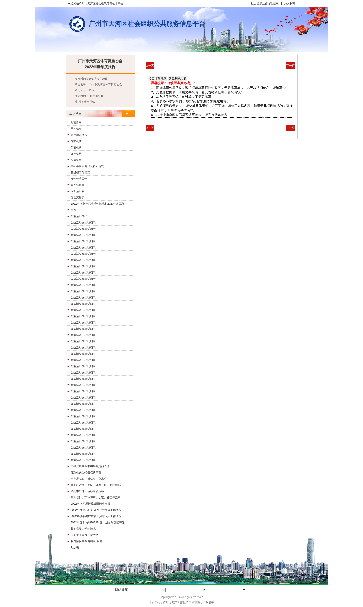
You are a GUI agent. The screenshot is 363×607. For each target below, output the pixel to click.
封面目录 (76, 122)
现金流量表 (77, 197)
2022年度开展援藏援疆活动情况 (90, 503)
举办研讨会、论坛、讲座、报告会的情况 (96, 485)
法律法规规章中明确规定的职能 (90, 466)
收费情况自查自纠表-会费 (86, 541)
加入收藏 (289, 3)
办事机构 (76, 153)
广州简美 (208, 602)
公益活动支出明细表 (83, 222)
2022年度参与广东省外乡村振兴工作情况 (96, 516)
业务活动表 (77, 191)
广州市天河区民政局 (175, 602)
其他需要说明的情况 (83, 528)
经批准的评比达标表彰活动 (87, 491)
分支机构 (76, 141)
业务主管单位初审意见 (84, 535)
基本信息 (76, 128)
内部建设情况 (79, 135)
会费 (73, 210)
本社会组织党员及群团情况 (87, 166)
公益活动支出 (79, 216)
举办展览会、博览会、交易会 (89, 478)
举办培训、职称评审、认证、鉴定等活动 (96, 497)
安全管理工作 (79, 178)
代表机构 (76, 147)
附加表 (75, 547)
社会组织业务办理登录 (265, 3)
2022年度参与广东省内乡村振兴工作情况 (96, 510)
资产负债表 (77, 185)
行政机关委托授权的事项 (86, 472)
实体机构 (76, 160)
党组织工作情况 (80, 172)
